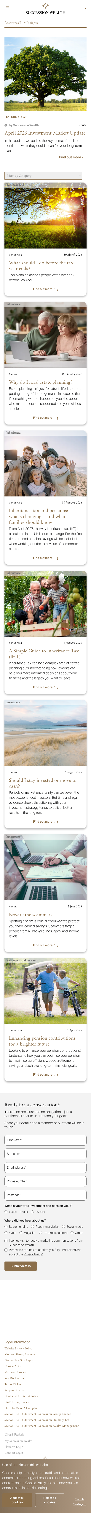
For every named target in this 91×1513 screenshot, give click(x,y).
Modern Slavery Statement (20, 1354)
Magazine (30, 1233)
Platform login (13, 1447)
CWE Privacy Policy (16, 1402)
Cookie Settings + (79, 1501)
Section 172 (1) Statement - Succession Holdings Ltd (36, 1420)
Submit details (21, 1266)
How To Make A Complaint (21, 1408)
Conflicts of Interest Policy (21, 1396)
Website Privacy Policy (18, 1348)
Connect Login (13, 1452)
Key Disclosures (14, 1378)
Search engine (18, 1227)
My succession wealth (18, 1441)
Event (12, 1233)
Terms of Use (13, 1384)
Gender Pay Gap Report (19, 1360)
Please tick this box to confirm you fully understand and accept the (45, 1252)
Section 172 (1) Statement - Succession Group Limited (37, 1414)
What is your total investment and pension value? (38, 1206)
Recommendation (47, 1227)
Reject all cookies (49, 1500)
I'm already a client (56, 1233)
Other (79, 1233)
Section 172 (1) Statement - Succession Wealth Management (41, 1426)
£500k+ (40, 1212)
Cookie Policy (35, 1483)
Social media (74, 1227)
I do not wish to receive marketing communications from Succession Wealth (46, 1243)
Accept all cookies (17, 1500)
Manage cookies (15, 1372)
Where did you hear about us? (25, 1220)
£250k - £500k (18, 1212)
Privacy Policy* (33, 1254)
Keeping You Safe (15, 1390)
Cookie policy (13, 1366)
